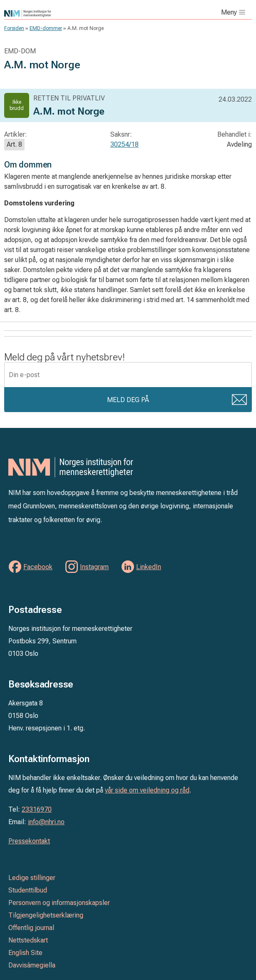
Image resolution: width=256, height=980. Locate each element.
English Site (25, 953)
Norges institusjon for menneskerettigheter (72, 13)
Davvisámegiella (31, 965)
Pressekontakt (29, 841)
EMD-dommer (46, 28)
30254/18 (124, 144)
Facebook (37, 567)
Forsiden (14, 28)
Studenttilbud (27, 890)
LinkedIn (148, 567)
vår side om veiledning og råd (147, 790)
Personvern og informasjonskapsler (59, 903)
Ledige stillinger (31, 878)
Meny (229, 12)
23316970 (37, 809)
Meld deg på (128, 400)
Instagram (94, 567)
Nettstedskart (28, 940)
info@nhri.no (46, 822)
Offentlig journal (31, 928)
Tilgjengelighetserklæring (45, 915)
